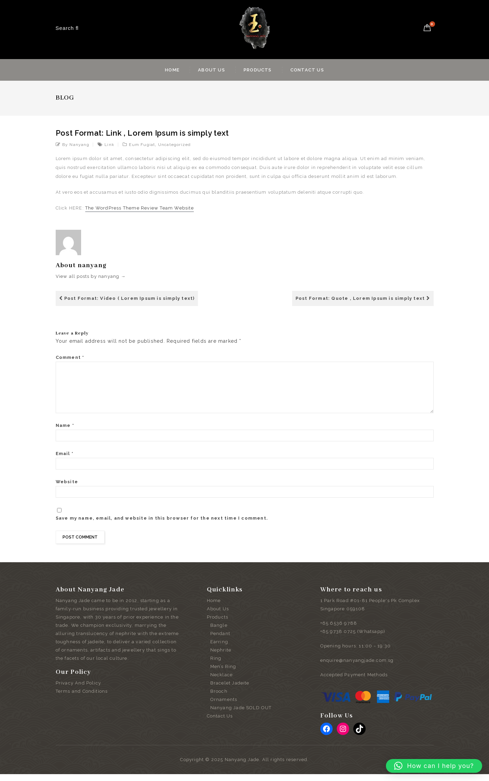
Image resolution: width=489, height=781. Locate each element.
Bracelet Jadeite (229, 689)
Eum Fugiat (142, 144)
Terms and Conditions (82, 698)
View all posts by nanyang (91, 276)
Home (172, 69)
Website (67, 488)
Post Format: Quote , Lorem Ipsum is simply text (363, 298)
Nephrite (221, 656)
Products (258, 69)
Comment (70, 357)
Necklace (221, 681)
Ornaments (223, 706)
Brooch (218, 698)
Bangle (218, 632)
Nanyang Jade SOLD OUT (241, 714)
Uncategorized (174, 144)
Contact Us (307, 69)
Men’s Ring (223, 673)
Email (65, 460)
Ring (216, 665)
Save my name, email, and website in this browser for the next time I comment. (162, 525)
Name (65, 432)
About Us (211, 69)
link (109, 144)
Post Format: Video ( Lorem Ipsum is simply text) (127, 298)
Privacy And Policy (78, 689)
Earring (219, 648)
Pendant (220, 640)
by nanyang (75, 144)
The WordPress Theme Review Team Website (139, 208)
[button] (434, 766)
